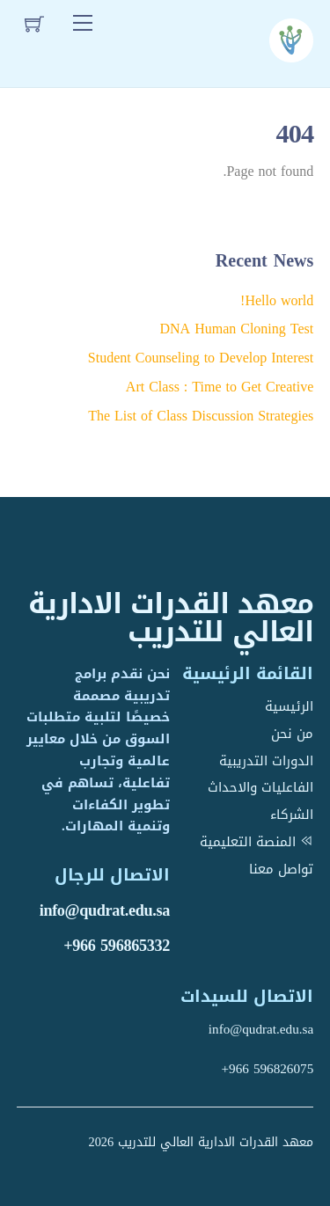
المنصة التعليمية (256, 842)
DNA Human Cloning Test (236, 328)
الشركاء (291, 814)
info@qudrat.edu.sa (105, 910)
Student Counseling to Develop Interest (200, 357)
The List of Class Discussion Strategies (200, 415)
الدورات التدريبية (266, 761)
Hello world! (276, 300)
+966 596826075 (268, 1068)
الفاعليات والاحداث (260, 787)
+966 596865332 (116, 946)
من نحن (292, 733)
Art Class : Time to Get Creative (219, 386)
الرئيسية (289, 706)
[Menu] (82, 23)
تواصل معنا (281, 869)
